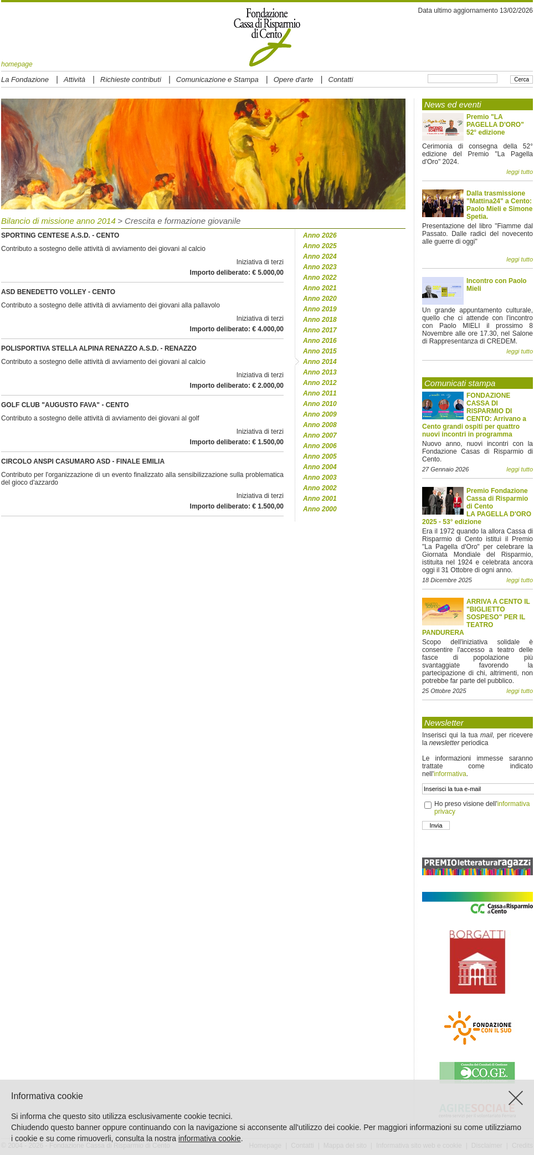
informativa (450, 774)
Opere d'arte (294, 79)
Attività (74, 79)
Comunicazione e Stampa (217, 79)
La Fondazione (25, 79)
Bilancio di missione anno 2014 (58, 220)
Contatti (340, 79)
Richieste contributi (130, 79)
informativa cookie (209, 1138)
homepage (17, 64)
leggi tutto (519, 171)
